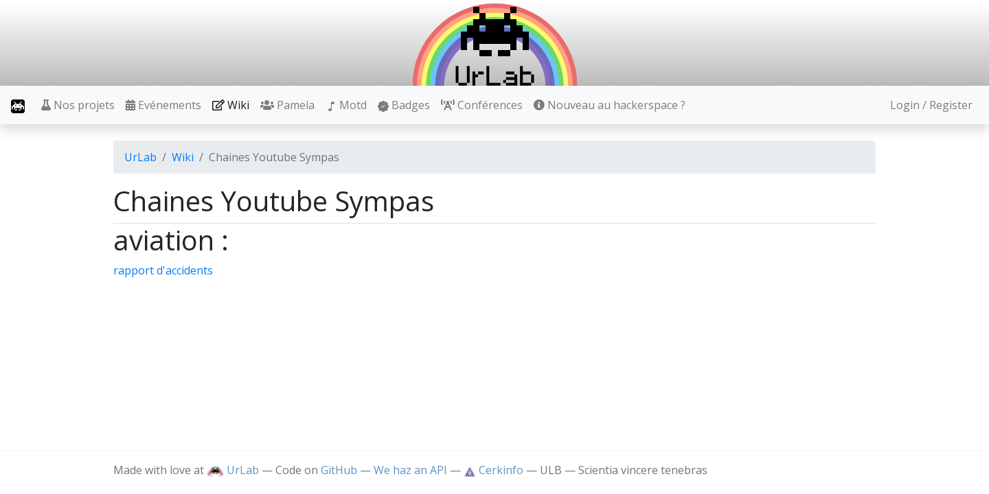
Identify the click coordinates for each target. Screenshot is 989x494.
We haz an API (410, 470)
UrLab (140, 157)
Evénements (163, 105)
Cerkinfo (495, 470)
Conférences (482, 105)
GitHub (339, 470)
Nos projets (78, 105)
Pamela (287, 105)
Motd (346, 105)
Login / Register (931, 105)
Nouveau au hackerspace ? (609, 105)
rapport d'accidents (163, 270)
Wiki (230, 105)
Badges (404, 105)
